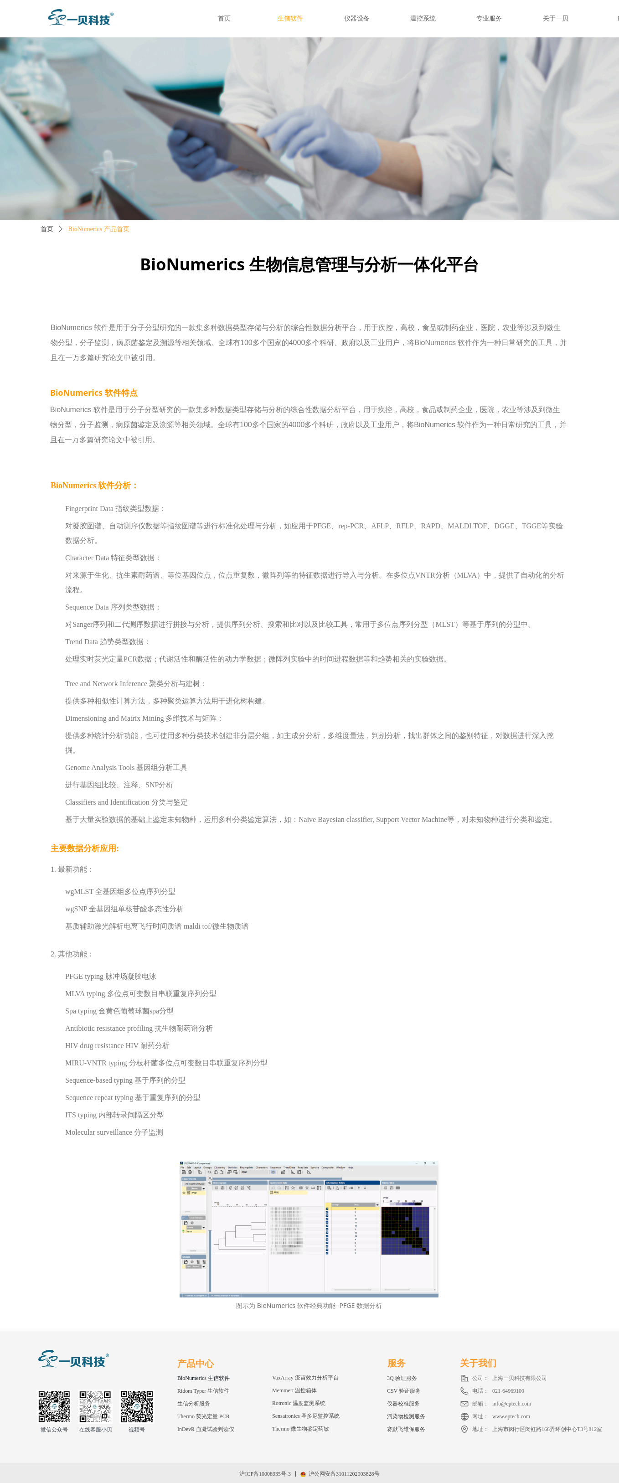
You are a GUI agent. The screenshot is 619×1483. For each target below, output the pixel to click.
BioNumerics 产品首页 (98, 229)
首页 (47, 229)
